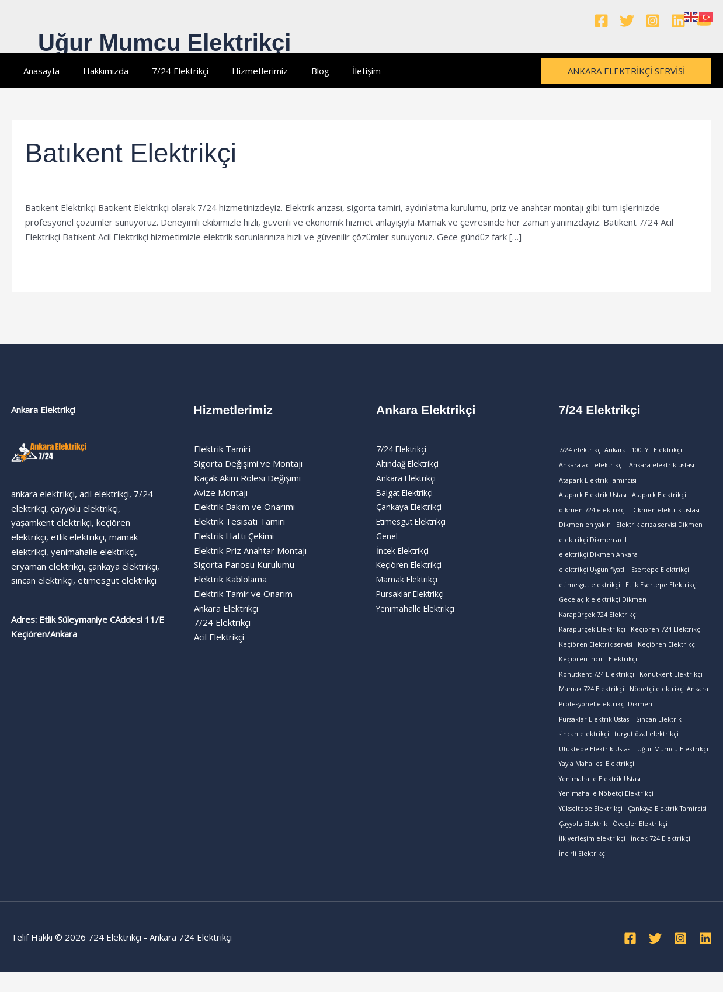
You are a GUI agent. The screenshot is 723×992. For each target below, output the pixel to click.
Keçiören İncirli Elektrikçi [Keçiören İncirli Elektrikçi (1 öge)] (598, 669)
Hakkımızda (97, 71)
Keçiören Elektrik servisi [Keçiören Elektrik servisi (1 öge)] (595, 653)
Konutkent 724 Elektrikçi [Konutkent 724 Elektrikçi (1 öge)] (596, 685)
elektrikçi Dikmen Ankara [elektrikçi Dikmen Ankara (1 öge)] (598, 560)
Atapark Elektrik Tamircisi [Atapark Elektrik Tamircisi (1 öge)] (598, 481)
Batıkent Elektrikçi (141, 152)
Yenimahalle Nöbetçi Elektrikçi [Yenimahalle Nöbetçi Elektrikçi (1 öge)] (606, 810)
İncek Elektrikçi (405, 550)
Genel (387, 536)
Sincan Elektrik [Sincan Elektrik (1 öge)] (659, 731)
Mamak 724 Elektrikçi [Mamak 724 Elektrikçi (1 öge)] (591, 700)
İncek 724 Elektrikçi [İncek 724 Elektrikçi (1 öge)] (660, 856)
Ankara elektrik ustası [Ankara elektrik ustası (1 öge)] (661, 466)
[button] (626, 71)
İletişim (335, 71)
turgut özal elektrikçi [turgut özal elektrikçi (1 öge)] (646, 747)
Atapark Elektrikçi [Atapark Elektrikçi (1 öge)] (659, 497)
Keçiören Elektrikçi (412, 564)
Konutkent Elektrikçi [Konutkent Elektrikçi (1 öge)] (671, 685)
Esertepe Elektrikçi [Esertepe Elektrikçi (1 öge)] (660, 575)
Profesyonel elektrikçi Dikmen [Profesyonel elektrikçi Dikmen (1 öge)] (605, 716)
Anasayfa (38, 71)
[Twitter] (627, 20)
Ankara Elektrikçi (408, 478)
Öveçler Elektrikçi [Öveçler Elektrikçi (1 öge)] (640, 841)
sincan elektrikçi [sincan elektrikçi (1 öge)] (584, 747)
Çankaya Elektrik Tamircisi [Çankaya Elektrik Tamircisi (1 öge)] (667, 825)
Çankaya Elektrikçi (411, 506)
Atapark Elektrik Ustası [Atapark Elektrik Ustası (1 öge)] (593, 497)
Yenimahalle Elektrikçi (67, 183)
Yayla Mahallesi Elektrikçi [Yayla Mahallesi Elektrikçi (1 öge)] (596, 778)
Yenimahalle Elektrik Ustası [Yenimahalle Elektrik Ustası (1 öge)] (600, 794)
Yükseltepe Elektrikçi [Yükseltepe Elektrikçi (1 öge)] (591, 825)
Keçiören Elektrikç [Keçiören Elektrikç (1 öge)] (666, 653)
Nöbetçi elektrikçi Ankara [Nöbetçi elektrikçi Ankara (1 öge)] (669, 700)
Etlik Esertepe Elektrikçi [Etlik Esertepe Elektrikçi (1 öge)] (661, 591)
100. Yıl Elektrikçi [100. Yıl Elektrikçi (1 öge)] (656, 450)
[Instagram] (652, 20)
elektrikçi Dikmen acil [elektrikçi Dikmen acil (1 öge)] (593, 544)
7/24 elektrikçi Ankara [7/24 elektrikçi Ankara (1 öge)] (592, 450)
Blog (294, 71)
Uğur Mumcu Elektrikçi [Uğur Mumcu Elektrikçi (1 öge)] (672, 762)
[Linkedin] (678, 20)
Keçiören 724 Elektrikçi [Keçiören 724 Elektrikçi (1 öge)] (666, 637)
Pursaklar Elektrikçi (413, 593)
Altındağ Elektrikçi (410, 463)
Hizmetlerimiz (239, 71)
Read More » (51, 263)
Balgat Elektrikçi (407, 492)
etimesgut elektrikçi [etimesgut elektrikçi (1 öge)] (589, 591)
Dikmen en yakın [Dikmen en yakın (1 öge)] (585, 528)
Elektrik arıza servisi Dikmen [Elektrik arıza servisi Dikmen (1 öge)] (659, 528)
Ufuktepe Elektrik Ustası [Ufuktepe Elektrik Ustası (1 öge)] (595, 762)
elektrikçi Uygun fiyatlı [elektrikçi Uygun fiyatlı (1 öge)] (592, 575)
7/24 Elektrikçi (165, 71)
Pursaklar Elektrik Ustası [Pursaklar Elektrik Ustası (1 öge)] (595, 731)
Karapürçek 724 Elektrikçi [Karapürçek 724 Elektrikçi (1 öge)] (598, 622)
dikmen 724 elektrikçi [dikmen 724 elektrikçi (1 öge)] (592, 512)
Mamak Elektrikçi (409, 579)
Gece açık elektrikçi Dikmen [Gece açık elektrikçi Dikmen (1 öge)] (602, 606)
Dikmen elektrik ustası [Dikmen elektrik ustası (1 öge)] (665, 512)
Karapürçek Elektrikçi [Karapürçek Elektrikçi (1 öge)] (592, 637)
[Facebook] (601, 20)
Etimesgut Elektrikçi (415, 521)
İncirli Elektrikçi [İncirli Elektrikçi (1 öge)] (583, 872)
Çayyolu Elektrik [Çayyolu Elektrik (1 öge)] (583, 841)
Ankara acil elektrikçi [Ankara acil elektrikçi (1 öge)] (591, 466)
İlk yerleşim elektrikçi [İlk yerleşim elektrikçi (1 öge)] (592, 856)
